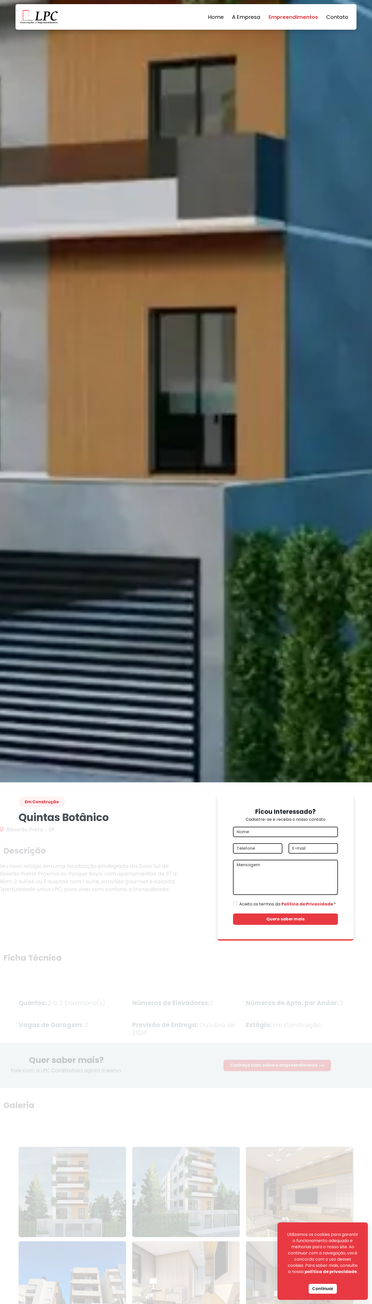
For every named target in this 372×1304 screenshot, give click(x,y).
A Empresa (246, 17)
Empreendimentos (293, 17)
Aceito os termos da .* (287, 904)
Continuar (323, 1289)
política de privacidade (331, 1272)
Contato (337, 17)
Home (216, 17)
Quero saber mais (285, 919)
